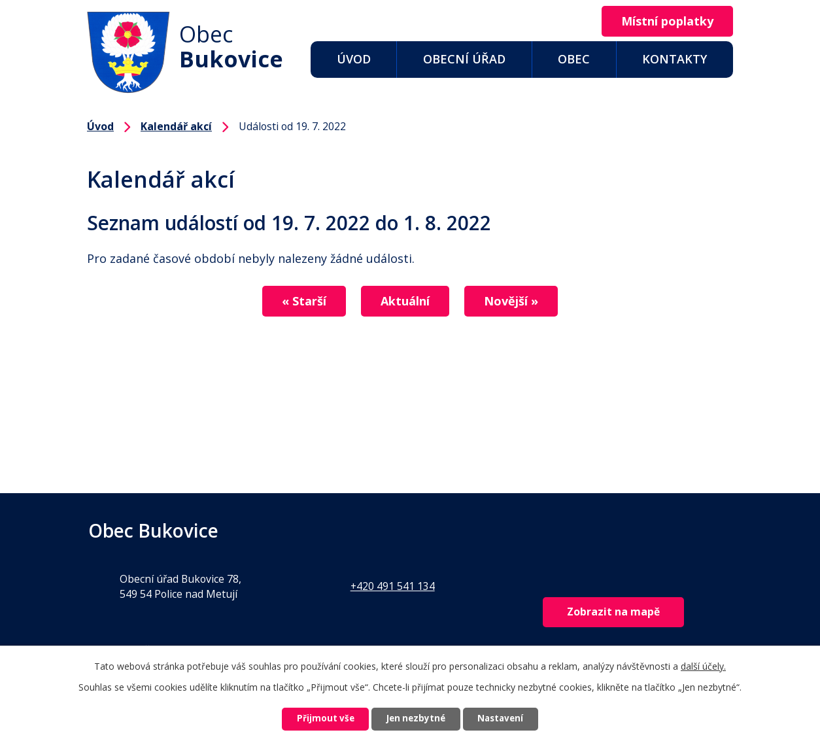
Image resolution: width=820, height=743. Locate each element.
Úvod (354, 59)
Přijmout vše (315, 718)
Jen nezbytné (415, 718)
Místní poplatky (663, 21)
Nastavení (510, 718)
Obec (574, 59)
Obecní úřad (464, 59)
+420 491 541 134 (392, 586)
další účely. (703, 664)
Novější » (519, 301)
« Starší (296, 301)
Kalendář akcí (176, 126)
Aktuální (405, 301)
